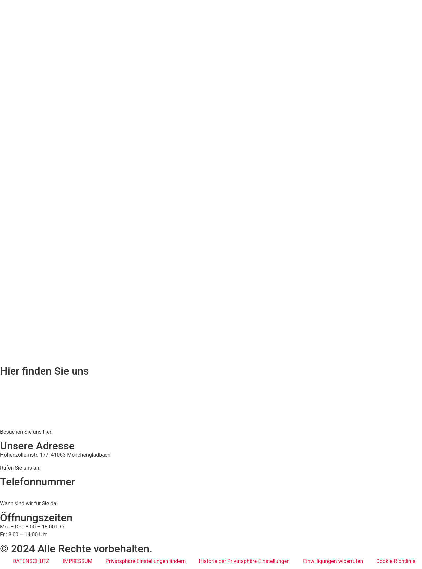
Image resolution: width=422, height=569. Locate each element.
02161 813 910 (27, 491)
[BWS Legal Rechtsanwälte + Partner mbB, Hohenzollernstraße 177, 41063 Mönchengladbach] (211, 401)
